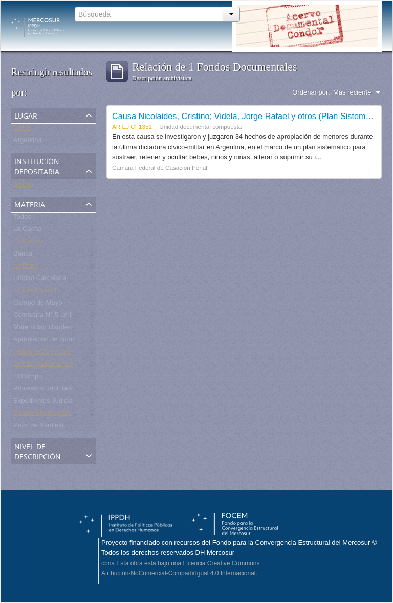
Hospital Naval (34, 292)
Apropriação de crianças (49, 353)
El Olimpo (27, 378)
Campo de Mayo (37, 304)
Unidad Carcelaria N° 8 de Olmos (62, 280)
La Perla (25, 267)
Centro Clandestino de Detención (62, 415)
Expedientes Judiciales (47, 402)
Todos (22, 129)
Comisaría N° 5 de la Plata (52, 316)
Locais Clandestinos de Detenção (63, 365)
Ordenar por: (311, 92)
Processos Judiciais (42, 390)
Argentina (27, 142)
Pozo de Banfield (38, 427)
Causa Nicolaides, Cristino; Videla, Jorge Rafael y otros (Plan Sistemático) (249, 116)
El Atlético (27, 243)
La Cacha (27, 231)
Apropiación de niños (44, 341)
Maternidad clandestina (47, 329)
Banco (22, 255)
